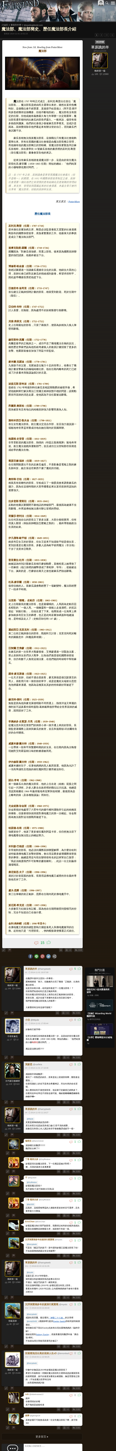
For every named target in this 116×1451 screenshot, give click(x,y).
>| (112, 35)
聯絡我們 (108, 1444)
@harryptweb (32, 1201)
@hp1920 (30, 1162)
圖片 (31, 1411)
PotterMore (73, 194)
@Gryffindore (32, 1141)
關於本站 (77, 1444)
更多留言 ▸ (42, 1390)
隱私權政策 (97, 1444)
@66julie (30, 1079)
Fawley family (59, 1277)
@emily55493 (32, 1277)
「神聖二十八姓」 (57, 1274)
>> (106, 35)
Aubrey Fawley (42, 1290)
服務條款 (87, 1444)
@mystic (30, 1228)
